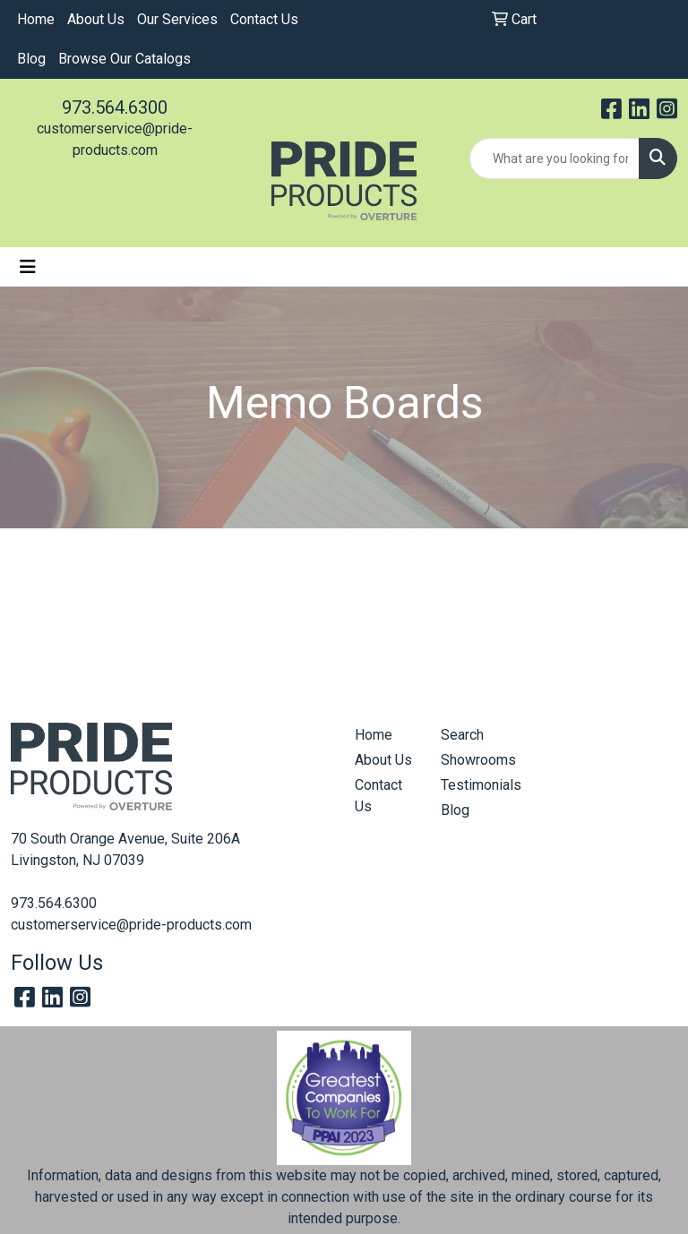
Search (462, 734)
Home (36, 19)
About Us (96, 19)
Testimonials (473, 784)
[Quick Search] (554, 158)
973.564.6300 (115, 107)
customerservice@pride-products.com (131, 924)
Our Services (177, 19)
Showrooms (473, 759)
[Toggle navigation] (28, 266)
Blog (31, 58)
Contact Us (264, 19)
